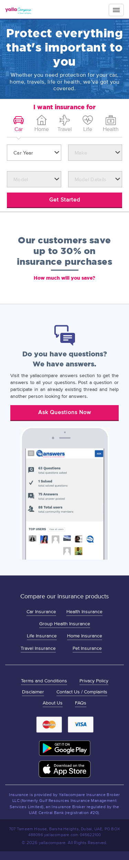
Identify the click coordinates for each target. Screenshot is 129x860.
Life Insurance (42, 636)
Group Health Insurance (64, 624)
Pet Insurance (87, 648)
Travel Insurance (38, 648)
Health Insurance (84, 612)
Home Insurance (84, 636)
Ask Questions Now (64, 412)
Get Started (64, 199)
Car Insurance (41, 612)
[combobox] (34, 152)
